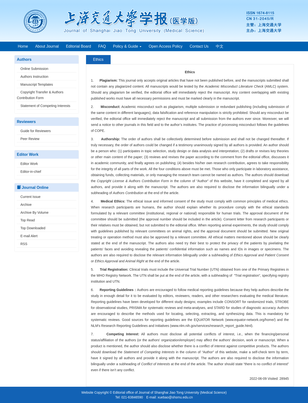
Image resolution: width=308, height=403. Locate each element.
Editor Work (27, 164)
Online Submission (33, 69)
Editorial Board (78, 46)
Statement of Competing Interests (43, 106)
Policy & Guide (127, 46)
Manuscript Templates (35, 84)
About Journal (47, 46)
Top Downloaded (31, 228)
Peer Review (28, 139)
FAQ (102, 46)
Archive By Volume (33, 212)
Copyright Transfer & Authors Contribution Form (40, 95)
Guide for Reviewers (34, 131)
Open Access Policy (165, 46)
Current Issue (29, 197)
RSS (22, 244)
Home (23, 46)
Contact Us (199, 46)
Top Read (26, 220)
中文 (219, 46)
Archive (24, 205)
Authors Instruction (33, 76)
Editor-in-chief (29, 172)
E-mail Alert (27, 236)
